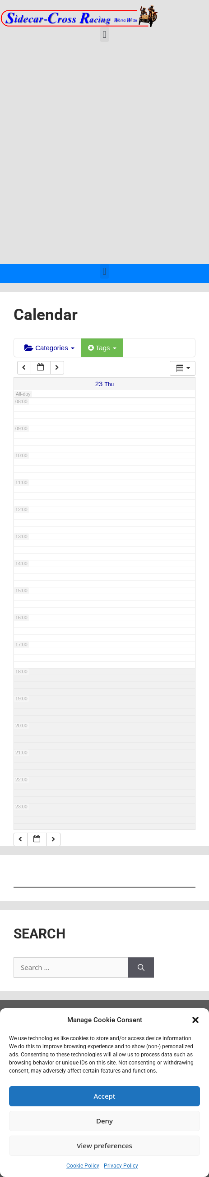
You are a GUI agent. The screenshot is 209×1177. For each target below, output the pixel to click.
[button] (195, 1019)
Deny (104, 1120)
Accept (104, 1095)
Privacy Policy (121, 1166)
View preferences (104, 1145)
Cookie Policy (82, 1166)
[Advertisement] (104, 155)
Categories (49, 348)
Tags (102, 348)
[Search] (141, 967)
